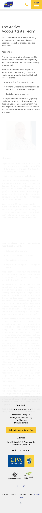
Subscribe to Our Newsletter (21, 430)
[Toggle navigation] (36, 4)
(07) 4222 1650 (22, 450)
